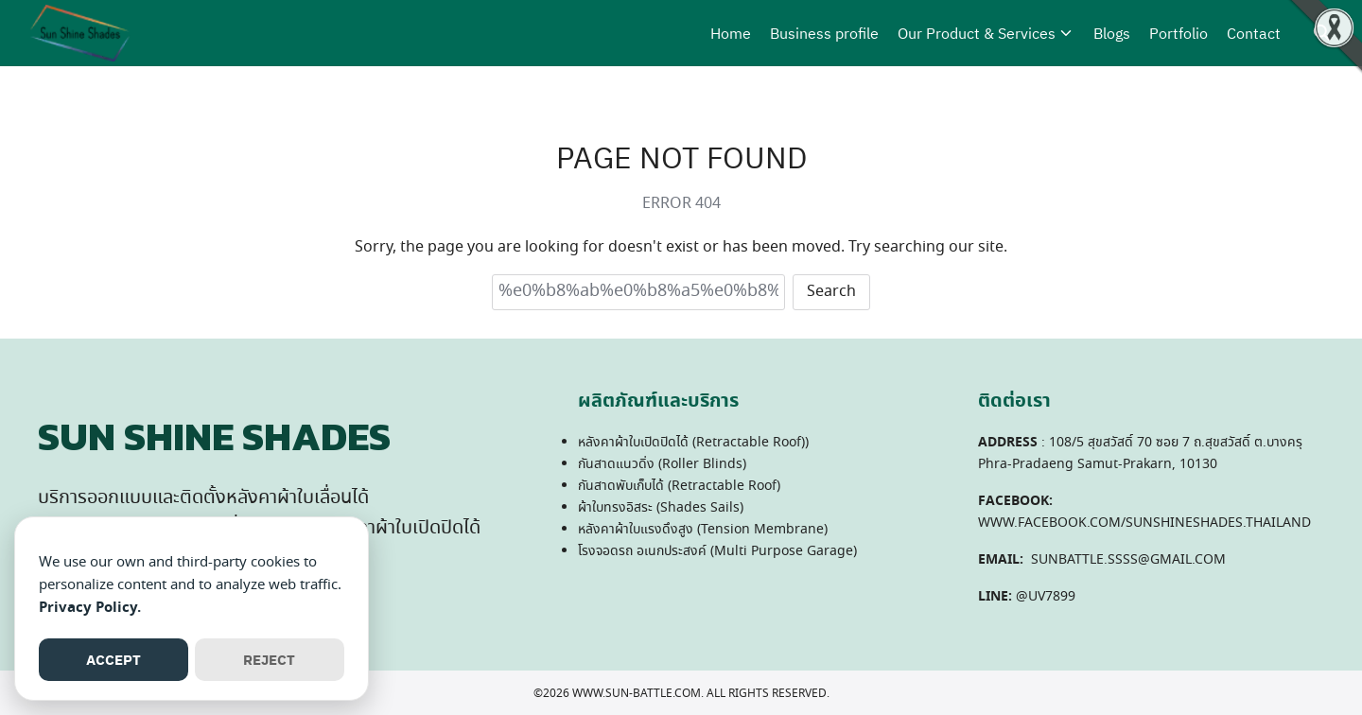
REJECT (269, 660)
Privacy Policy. (90, 608)
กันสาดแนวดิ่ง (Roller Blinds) (662, 464)
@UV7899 (1045, 596)
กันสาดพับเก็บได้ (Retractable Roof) (679, 486)
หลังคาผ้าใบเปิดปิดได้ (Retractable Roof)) (693, 442)
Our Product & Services (977, 33)
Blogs (1111, 33)
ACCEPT (113, 660)
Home (730, 33)
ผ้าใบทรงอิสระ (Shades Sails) (660, 507)
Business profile (824, 33)
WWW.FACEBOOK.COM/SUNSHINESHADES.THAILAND (1144, 523)
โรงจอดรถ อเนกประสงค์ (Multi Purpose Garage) (717, 551)
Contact (1254, 33)
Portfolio (1178, 33)
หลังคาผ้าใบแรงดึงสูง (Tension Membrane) (703, 529)
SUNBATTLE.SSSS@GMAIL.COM (1128, 559)
